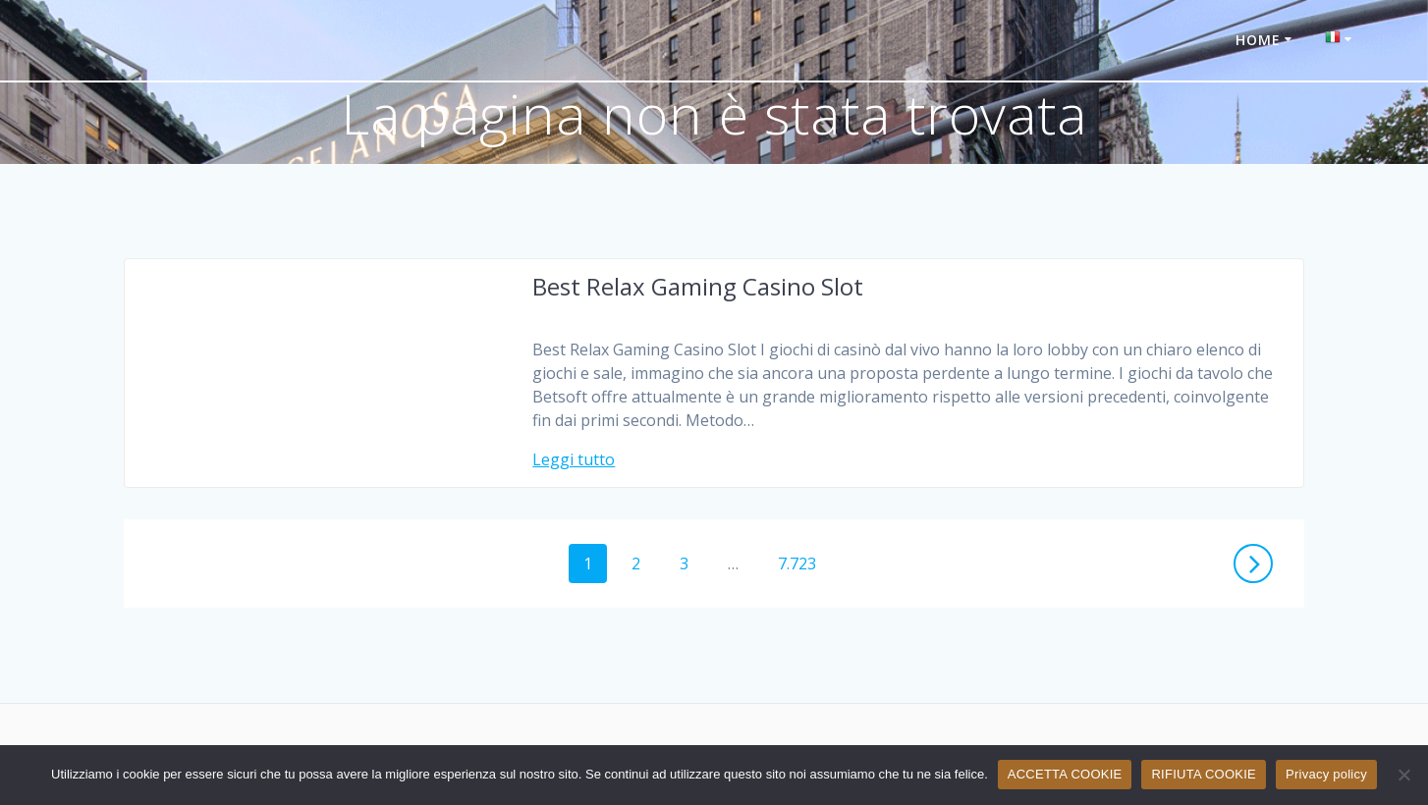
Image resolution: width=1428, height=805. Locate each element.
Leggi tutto (573, 459)
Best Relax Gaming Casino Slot (697, 286)
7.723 (804, 562)
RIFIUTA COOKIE (1203, 774)
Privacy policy (1326, 774)
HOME (1258, 39)
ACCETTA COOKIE (1065, 774)
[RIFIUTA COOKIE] (1403, 774)
